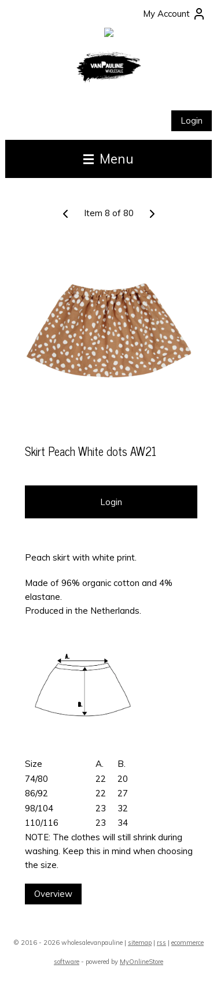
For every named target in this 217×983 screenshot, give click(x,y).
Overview (53, 894)
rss (161, 943)
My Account (174, 14)
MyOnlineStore (141, 962)
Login (192, 120)
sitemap (140, 943)
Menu (108, 158)
